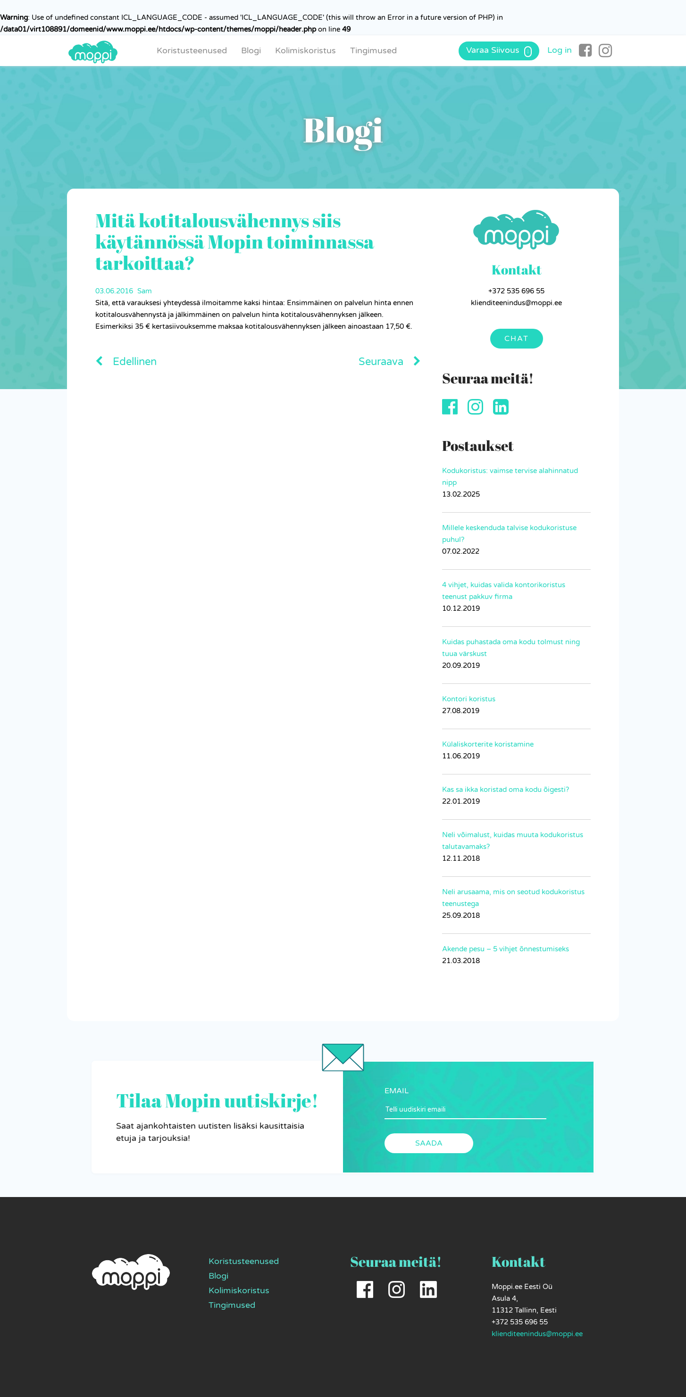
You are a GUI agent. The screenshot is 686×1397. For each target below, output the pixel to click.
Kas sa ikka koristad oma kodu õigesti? (505, 789)
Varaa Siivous (499, 51)
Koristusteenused (192, 50)
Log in (559, 50)
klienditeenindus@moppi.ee (537, 1334)
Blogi (251, 50)
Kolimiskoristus (305, 50)
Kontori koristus (468, 699)
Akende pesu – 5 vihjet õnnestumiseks (505, 949)
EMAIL (397, 1091)
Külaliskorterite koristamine (488, 744)
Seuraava (390, 362)
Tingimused (373, 50)
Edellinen (126, 362)
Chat (516, 338)
